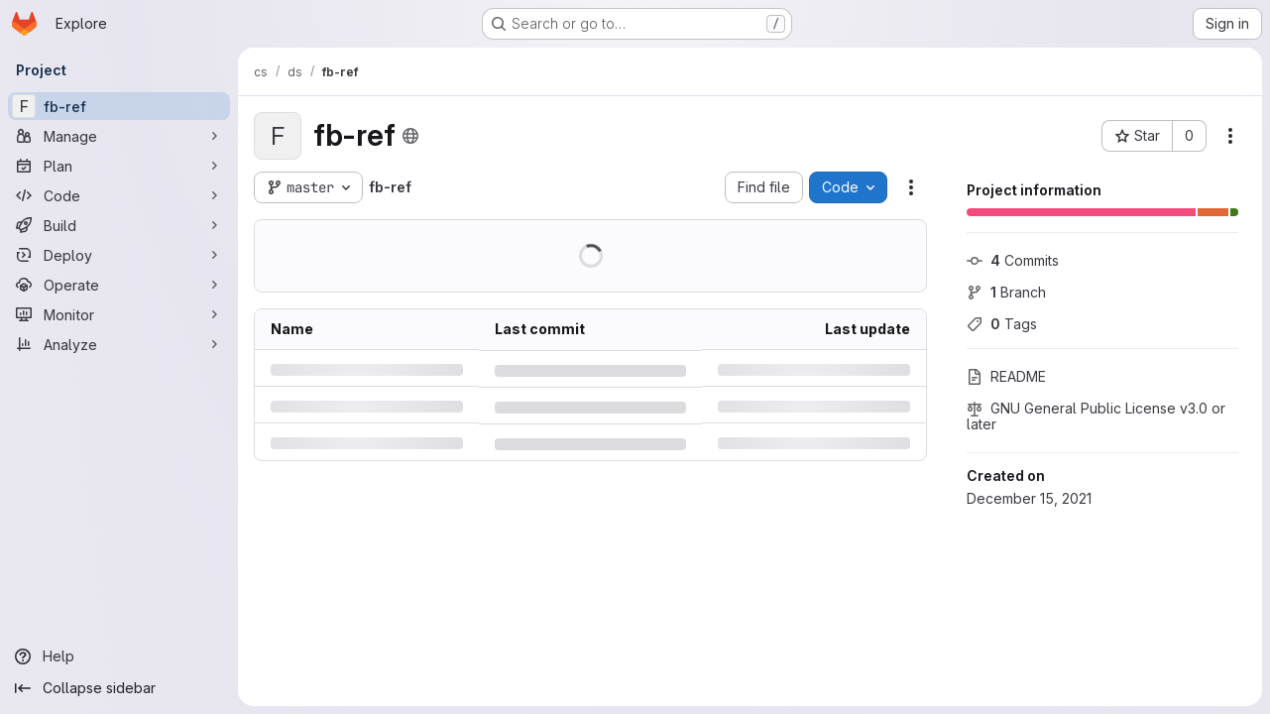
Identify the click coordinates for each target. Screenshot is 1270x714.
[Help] (119, 656)
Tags (1002, 323)
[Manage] (119, 136)
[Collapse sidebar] (119, 688)
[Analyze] (119, 344)
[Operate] (119, 284)
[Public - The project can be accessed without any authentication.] (410, 136)
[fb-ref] (119, 106)
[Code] (119, 195)
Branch (1006, 292)
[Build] (119, 225)
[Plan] (119, 165)
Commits (1013, 260)
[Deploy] (119, 255)
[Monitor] (119, 314)
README (1006, 376)
